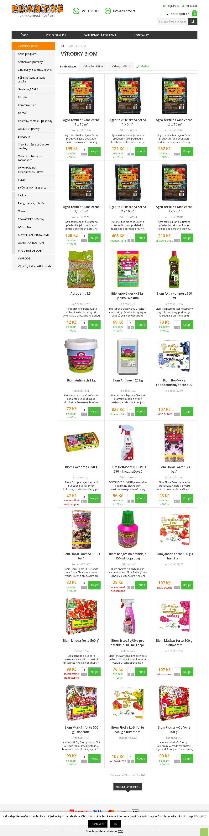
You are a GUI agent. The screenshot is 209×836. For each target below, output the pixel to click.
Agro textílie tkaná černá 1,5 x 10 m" (174, 122)
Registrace (173, 5)
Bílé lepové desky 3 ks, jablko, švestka (127, 295)
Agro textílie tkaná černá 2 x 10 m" (127, 209)
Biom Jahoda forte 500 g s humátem (174, 556)
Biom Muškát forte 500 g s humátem (174, 642)
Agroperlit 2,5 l (81, 293)
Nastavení (98, 824)
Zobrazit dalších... (127, 787)
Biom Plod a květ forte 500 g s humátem (127, 729)
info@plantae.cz (124, 11)
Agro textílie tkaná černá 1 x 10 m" (81, 122)
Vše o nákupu (56, 35)
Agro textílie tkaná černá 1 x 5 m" (127, 122)
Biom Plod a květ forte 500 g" (174, 729)
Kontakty (141, 35)
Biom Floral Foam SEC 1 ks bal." (81, 556)
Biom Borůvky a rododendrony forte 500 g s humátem (174, 382)
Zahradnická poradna (99, 35)
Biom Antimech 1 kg (81, 380)
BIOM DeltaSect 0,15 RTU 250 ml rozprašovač (128, 469)
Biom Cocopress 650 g (81, 467)
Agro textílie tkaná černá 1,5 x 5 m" (81, 209)
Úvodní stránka (62, 46)
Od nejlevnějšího (93, 66)
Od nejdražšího (121, 66)
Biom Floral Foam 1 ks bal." (174, 469)
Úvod (24, 35)
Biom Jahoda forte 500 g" (81, 640)
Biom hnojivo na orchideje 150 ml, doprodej (127, 556)
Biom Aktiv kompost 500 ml (174, 295)
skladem (144, 66)
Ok (115, 824)
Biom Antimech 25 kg (127, 380)
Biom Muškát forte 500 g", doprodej (81, 729)
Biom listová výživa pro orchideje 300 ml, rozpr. (128, 642)
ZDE (120, 831)
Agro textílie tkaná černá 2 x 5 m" (174, 209)
